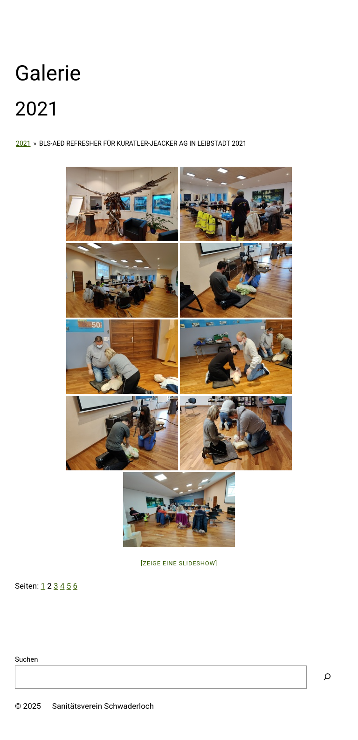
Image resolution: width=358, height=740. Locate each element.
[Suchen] (327, 677)
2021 (23, 143)
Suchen (26, 659)
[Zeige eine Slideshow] (179, 563)
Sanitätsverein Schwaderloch (103, 706)
